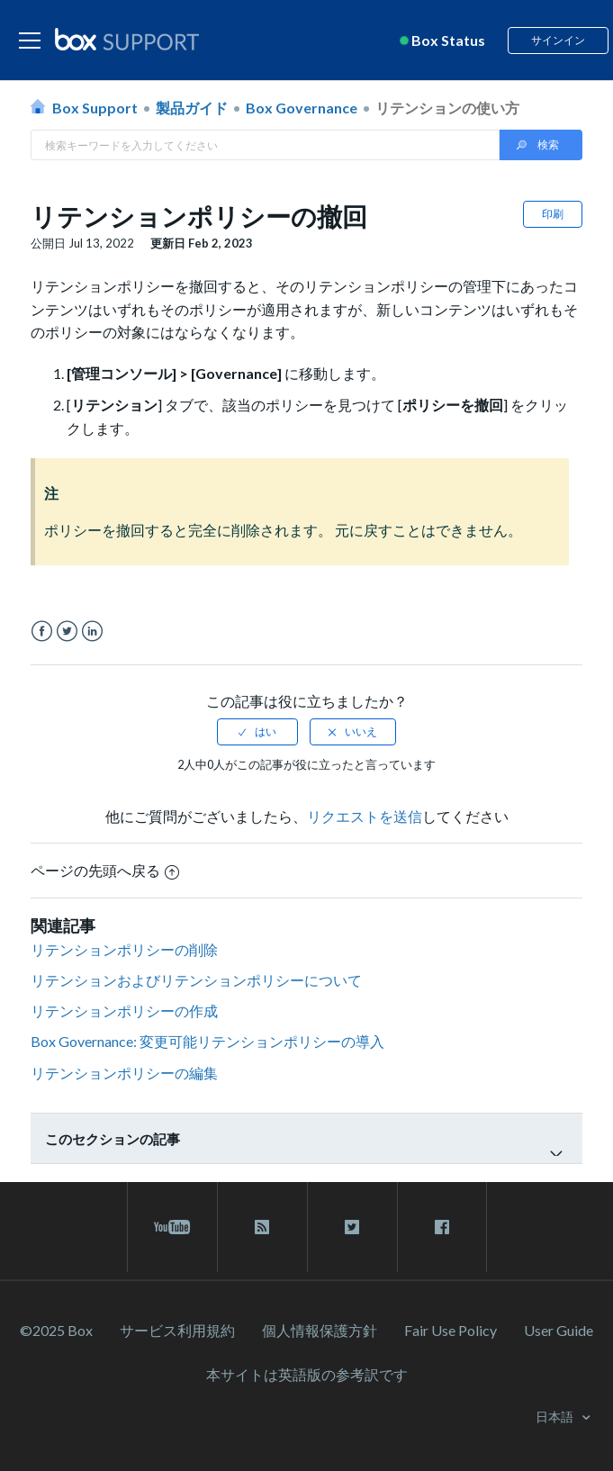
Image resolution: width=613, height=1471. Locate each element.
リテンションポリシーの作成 (124, 1010)
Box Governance (301, 107)
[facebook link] (442, 1227)
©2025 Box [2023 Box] (56, 1330)
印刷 (552, 214)
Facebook (42, 631)
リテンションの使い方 (447, 107)
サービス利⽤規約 (177, 1330)
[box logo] (127, 39)
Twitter (67, 631)
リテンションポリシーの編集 (124, 1072)
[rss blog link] (262, 1227)
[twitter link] (352, 1227)
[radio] (257, 731)
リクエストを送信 (364, 816)
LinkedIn (92, 631)
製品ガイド (192, 107)
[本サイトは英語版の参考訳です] (307, 1374)
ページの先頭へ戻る (105, 870)
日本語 (556, 1416)
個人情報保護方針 (319, 1330)
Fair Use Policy (450, 1330)
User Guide (558, 1330)
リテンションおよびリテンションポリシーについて (196, 979)
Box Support (95, 107)
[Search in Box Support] (265, 145)
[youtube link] (172, 1227)
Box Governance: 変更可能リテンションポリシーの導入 (207, 1041)
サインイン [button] (558, 40)
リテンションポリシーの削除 (124, 949)
